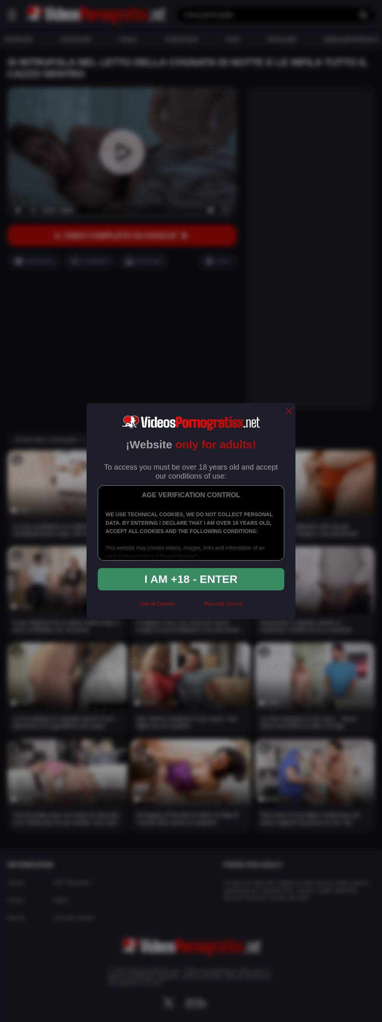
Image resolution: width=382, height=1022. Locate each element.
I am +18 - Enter (191, 579)
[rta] (190, 607)
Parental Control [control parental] (223, 604)
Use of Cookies (157, 604)
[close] (289, 411)
